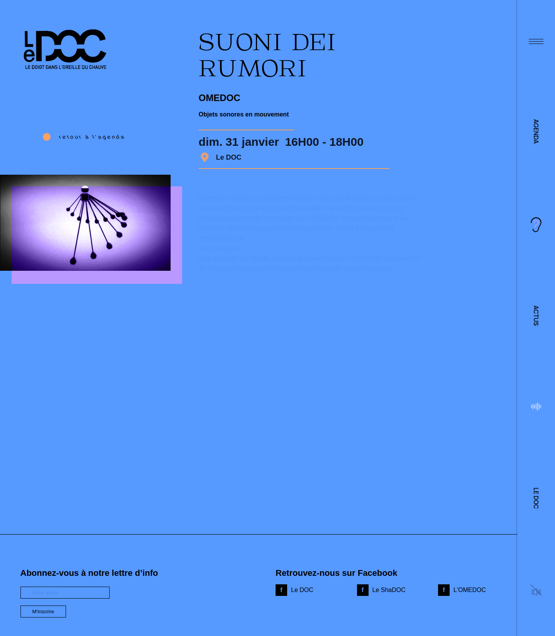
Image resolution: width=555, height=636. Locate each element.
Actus (536, 315)
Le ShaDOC (389, 590)
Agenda (536, 131)
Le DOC (536, 498)
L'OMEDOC (469, 590)
